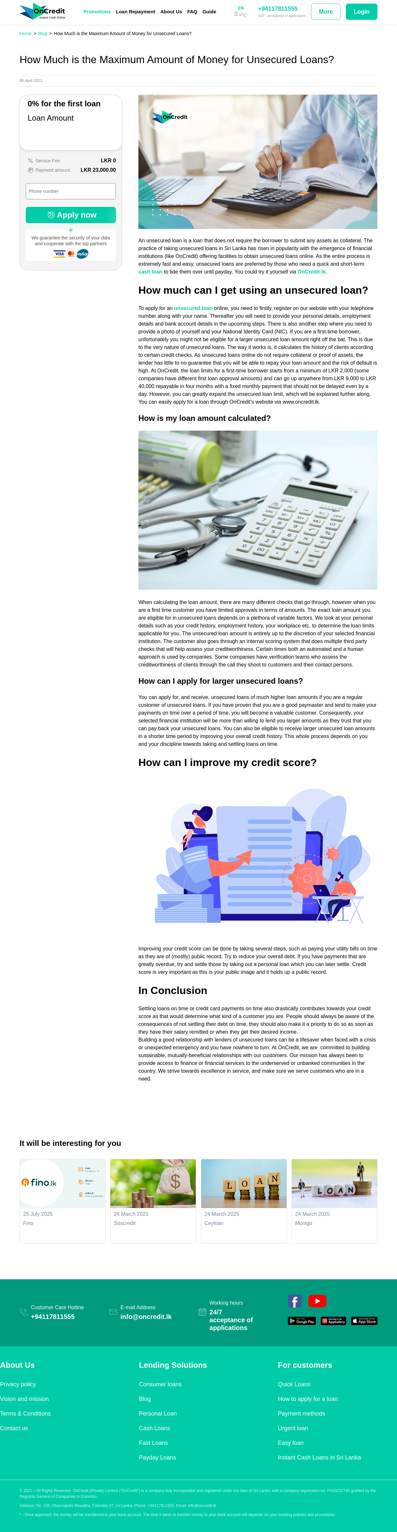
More (326, 11)
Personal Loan (158, 1413)
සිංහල (241, 14)
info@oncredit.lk (146, 1316)
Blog (145, 1399)
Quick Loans (294, 1384)
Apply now (70, 214)
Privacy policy (18, 1384)
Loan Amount (51, 118)
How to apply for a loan (308, 1399)
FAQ (192, 11)
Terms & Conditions (25, 1413)
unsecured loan (193, 308)
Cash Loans (154, 1428)
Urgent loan (293, 1428)
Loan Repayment (135, 11)
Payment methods (301, 1413)
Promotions (97, 11)
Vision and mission (24, 1399)
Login (362, 11)
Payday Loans (157, 1457)
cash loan (150, 272)
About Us (171, 11)
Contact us (14, 1428)
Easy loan (291, 1443)
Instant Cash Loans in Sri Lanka (319, 1457)
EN (241, 8)
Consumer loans (160, 1384)
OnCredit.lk (312, 272)
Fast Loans (153, 1443)
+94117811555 (278, 9)
